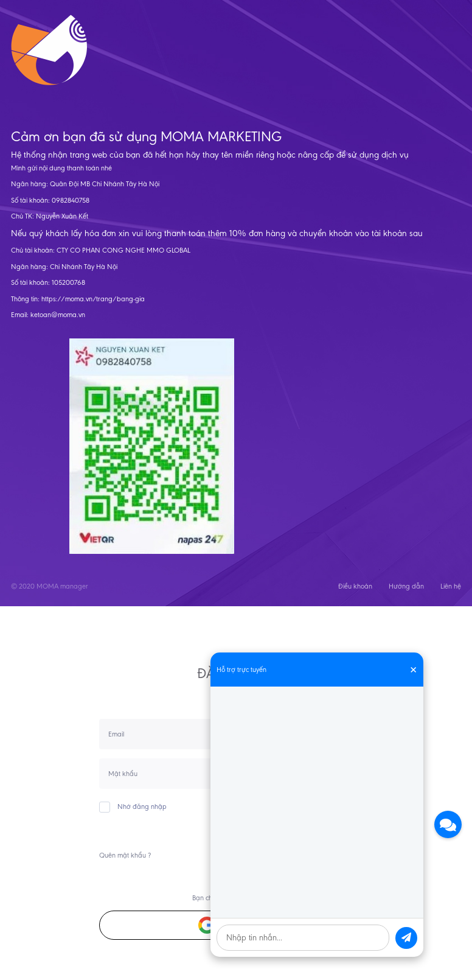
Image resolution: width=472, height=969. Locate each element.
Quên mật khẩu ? (125, 855)
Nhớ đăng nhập (133, 806)
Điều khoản (355, 586)
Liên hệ (450, 586)
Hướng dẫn (406, 586)
